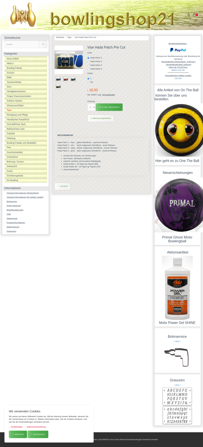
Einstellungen (16, 427)
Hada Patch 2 (95, 61)
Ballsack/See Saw (16, 129)
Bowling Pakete (14, 68)
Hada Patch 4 (95, 69)
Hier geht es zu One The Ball (177, 161)
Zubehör (11, 133)
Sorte (89, 53)
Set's (9, 86)
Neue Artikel (13, 58)
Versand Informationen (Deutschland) (23, 193)
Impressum (11, 231)
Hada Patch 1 (95, 58)
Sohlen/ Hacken (14, 100)
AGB (9, 214)
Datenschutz (12, 218)
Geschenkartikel (15, 152)
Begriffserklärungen (15, 210)
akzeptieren (38, 434)
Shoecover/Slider (15, 105)
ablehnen (18, 434)
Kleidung (11, 138)
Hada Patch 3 (95, 65)
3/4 (90, 82)
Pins (9, 147)
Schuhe (10, 72)
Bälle (9, 77)
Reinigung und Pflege (17, 114)
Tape (9, 110)
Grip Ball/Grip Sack (16, 124)
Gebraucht (12, 166)
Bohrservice (12, 201)
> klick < (177, 341)
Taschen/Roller (14, 82)
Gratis (10, 171)
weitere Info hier (178, 70)
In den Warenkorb (109, 107)
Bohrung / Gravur (15, 161)
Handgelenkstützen (16, 91)
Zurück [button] (63, 186)
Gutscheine (12, 157)
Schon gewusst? (14, 206)
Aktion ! (10, 63)
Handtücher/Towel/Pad (18, 119)
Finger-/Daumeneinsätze (19, 96)
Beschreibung (65, 135)
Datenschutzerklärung (35, 427)
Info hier (178, 78)
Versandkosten (108, 95)
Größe (90, 73)
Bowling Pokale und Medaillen (21, 143)
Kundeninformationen (16, 222)
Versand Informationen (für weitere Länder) (25, 197)
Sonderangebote (15, 175)
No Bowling (12, 180)
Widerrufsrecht (13, 227)
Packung (91, 101)
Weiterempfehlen (101, 118)
